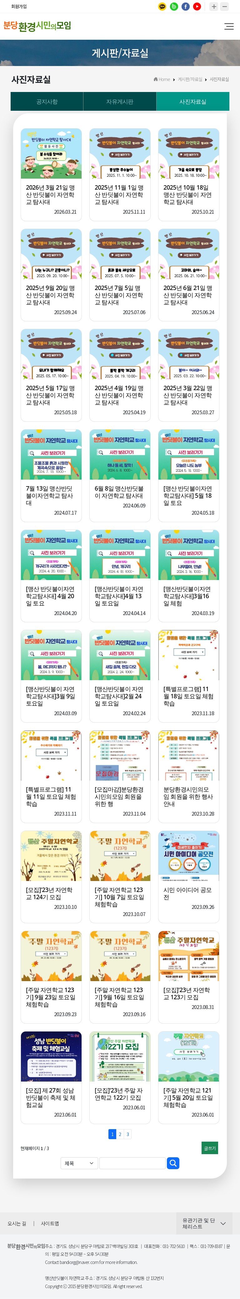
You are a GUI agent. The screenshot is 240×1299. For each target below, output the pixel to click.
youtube (197, 6)
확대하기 (213, 6)
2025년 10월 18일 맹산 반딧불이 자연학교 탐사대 (187, 195)
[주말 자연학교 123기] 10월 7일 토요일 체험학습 (119, 898)
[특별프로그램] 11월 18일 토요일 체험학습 (188, 697)
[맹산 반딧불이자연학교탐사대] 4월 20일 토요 (50, 597)
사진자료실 (192, 102)
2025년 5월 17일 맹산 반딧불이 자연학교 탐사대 (50, 396)
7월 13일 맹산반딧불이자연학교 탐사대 (49, 497)
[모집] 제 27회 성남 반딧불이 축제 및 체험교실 (50, 1099)
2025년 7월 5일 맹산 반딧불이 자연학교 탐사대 (119, 296)
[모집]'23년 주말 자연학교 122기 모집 (118, 1095)
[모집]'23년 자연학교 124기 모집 (49, 894)
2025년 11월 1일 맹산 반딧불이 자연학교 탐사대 (119, 195)
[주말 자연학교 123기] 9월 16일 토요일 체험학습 (119, 998)
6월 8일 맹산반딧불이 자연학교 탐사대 (119, 493)
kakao (162, 6)
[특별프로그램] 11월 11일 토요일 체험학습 (51, 798)
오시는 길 (17, 1224)
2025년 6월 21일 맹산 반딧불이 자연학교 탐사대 (187, 296)
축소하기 (224, 6)
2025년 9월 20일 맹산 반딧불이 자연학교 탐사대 (50, 296)
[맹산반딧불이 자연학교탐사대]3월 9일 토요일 (50, 697)
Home (161, 80)
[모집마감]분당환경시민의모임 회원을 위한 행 (119, 798)
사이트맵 (50, 1224)
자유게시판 (119, 102)
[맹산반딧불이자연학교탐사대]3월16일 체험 (187, 597)
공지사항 (47, 102)
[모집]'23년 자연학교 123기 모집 (186, 995)
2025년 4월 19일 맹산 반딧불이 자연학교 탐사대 (119, 396)
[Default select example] (79, 1164)
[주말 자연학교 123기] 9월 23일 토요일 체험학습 (50, 998)
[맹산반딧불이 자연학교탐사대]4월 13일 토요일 (119, 597)
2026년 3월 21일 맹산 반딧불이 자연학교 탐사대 (50, 195)
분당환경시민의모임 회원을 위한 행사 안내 (188, 798)
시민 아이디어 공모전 (187, 894)
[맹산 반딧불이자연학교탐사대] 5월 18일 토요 (187, 497)
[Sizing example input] (132, 1164)
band (174, 6)
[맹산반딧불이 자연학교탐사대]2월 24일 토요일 (119, 697)
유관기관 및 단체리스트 (198, 1224)
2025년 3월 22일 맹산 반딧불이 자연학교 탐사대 (187, 396)
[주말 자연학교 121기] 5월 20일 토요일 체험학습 (188, 1099)
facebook (185, 6)
